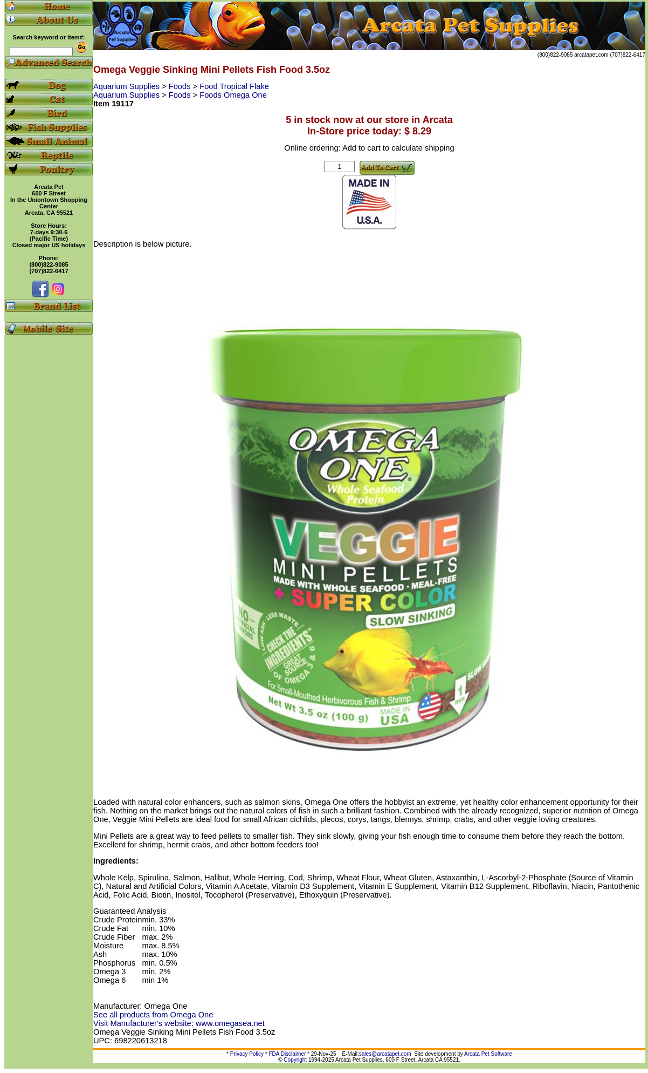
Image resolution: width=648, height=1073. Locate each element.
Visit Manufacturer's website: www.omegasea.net (179, 1023)
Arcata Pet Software (488, 1054)
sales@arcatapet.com (385, 1054)
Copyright (295, 1060)
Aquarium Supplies (127, 86)
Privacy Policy (247, 1054)
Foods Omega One (233, 95)
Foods (181, 86)
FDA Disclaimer (287, 1054)
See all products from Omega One (153, 1014)
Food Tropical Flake (234, 86)
